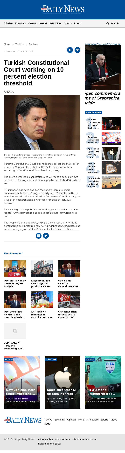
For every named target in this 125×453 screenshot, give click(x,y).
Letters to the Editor (49, 444)
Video (114, 420)
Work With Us (62, 439)
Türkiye (8, 23)
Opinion (32, 23)
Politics (33, 44)
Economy (20, 23)
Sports (68, 23)
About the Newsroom (84, 439)
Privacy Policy (45, 439)
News (7, 44)
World (43, 23)
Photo (77, 23)
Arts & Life (55, 23)
